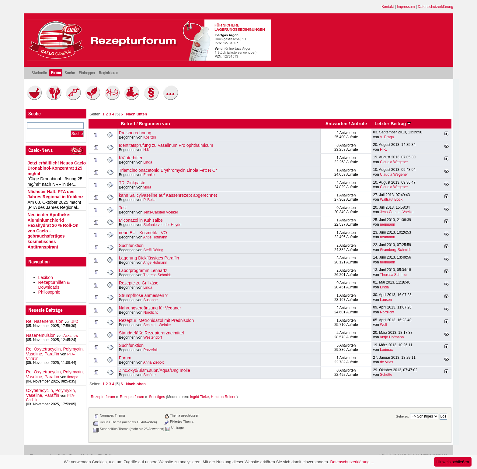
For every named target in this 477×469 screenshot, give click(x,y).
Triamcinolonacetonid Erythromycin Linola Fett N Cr (168, 170)
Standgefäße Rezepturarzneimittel (151, 332)
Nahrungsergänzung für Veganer (150, 307)
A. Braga (387, 137)
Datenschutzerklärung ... (352, 462)
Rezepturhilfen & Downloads (54, 285)
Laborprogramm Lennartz (143, 270)
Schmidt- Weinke (157, 325)
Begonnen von (154, 123)
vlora (147, 187)
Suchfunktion (131, 245)
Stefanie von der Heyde (162, 225)
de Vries (386, 362)
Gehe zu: (402, 416)
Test (123, 207)
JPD (74, 321)
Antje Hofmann (155, 237)
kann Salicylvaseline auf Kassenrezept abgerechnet (168, 195)
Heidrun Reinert (223, 397)
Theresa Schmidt (157, 275)
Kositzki (149, 137)
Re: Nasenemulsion (44, 321)
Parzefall (150, 350)
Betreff (128, 123)
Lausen (386, 300)
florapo (72, 377)
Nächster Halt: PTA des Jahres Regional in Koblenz (55, 194)
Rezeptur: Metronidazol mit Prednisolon (156, 320)
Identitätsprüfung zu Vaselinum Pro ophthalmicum (166, 145)
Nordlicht (150, 312)
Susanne (150, 300)
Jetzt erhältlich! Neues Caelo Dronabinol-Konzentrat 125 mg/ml (56, 168)
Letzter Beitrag (393, 123)
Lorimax (386, 349)
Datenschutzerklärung (435, 7)
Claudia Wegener (394, 162)
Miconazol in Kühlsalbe (141, 220)
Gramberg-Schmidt (395, 250)
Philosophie (49, 292)
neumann (387, 224)
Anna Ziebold (154, 362)
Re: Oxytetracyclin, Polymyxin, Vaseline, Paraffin (55, 351)
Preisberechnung (135, 132)
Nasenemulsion (40, 335)
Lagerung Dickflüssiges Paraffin (149, 258)
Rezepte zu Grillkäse (138, 282)
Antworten (337, 123)
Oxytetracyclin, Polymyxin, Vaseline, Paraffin (51, 393)
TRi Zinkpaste (132, 182)
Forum (125, 357)
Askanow (70, 335)
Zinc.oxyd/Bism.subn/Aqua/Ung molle (154, 370)
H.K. (146, 150)
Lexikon (45, 277)
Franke (149, 175)
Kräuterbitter (130, 157)
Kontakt (387, 7)
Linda (147, 162)
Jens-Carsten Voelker (160, 212)
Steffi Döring (153, 250)
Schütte (149, 375)
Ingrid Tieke (199, 397)
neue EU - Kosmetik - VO (143, 232)
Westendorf (152, 337)
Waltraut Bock (391, 199)
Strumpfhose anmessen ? (143, 295)
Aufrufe (359, 123)
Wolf (383, 325)
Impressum (406, 7)
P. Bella (149, 200)
